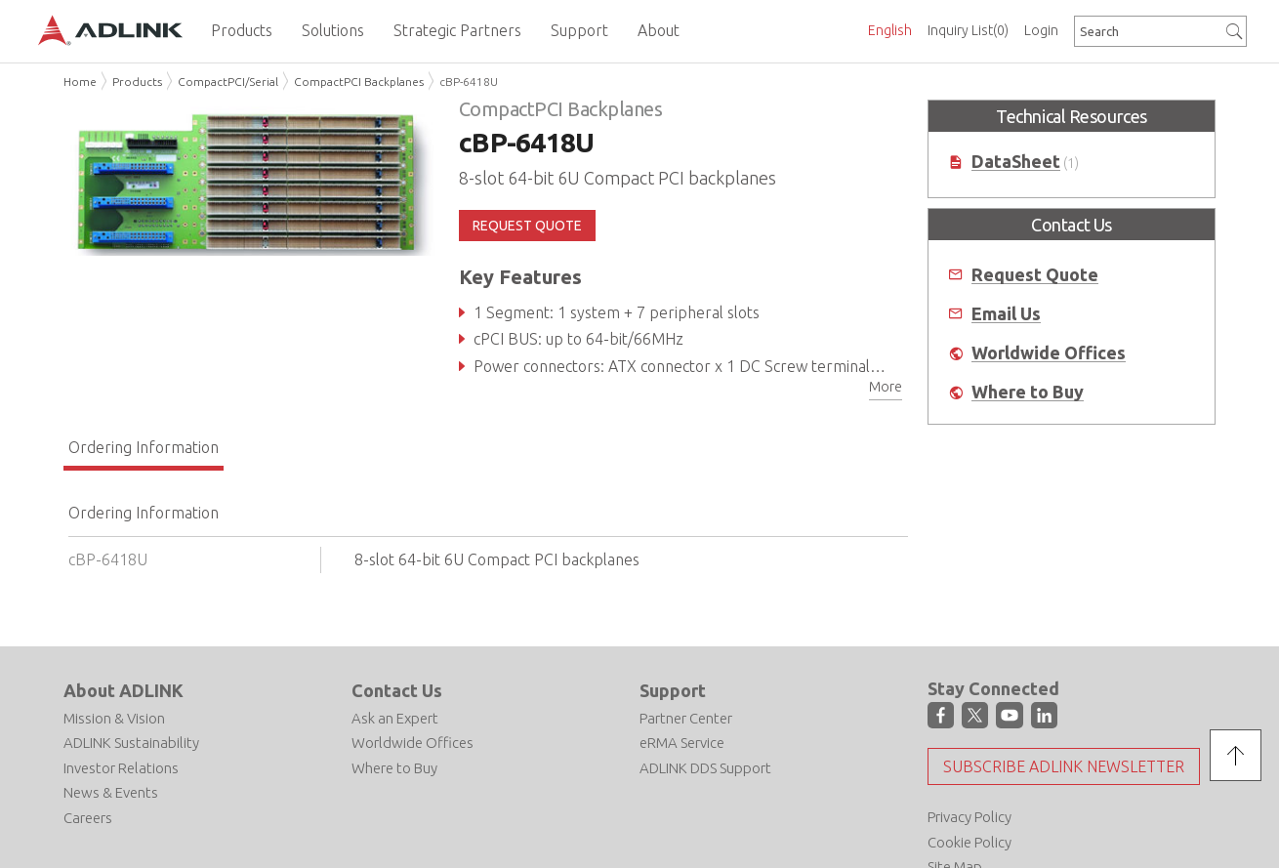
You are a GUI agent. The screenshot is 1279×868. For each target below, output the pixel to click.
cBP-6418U (468, 81)
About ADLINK (123, 690)
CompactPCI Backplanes (359, 81)
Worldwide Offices (1048, 353)
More (885, 386)
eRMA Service (682, 742)
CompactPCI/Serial (228, 81)
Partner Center (686, 718)
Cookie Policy (969, 842)
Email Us (1006, 314)
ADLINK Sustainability (131, 742)
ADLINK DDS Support (705, 768)
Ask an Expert (394, 718)
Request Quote (1034, 275)
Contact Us (396, 690)
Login (1041, 30)
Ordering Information (143, 447)
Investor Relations (121, 768)
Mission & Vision (114, 718)
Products (137, 81)
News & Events (110, 792)
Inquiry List (968, 30)
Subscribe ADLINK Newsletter (1063, 766)
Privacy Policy (969, 816)
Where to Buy (1027, 392)
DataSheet (1015, 161)
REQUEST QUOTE (527, 225)
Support (673, 690)
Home (80, 81)
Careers (87, 817)
